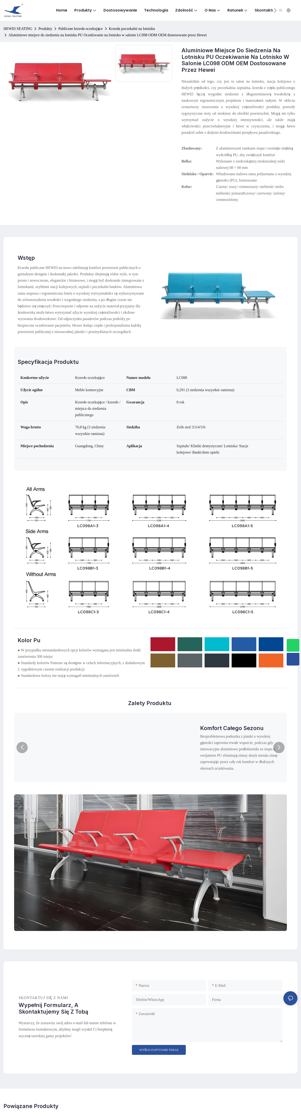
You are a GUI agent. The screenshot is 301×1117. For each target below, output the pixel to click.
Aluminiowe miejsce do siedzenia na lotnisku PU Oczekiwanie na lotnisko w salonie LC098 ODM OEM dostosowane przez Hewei (107, 35)
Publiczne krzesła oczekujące (80, 28)
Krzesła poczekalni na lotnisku (132, 28)
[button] (275, 10)
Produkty (45, 28)
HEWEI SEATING (18, 28)
